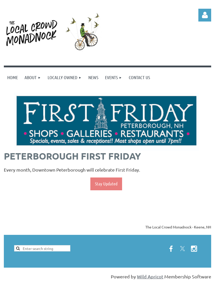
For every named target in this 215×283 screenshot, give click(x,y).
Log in (204, 15)
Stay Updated (106, 183)
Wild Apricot (150, 276)
